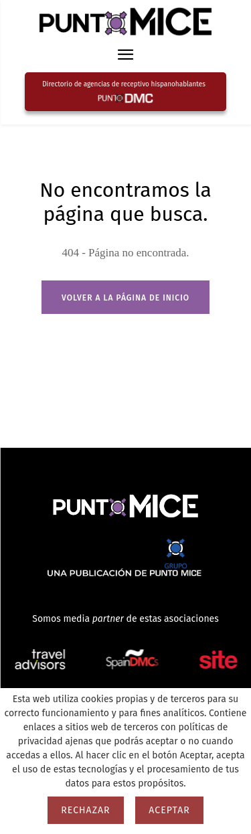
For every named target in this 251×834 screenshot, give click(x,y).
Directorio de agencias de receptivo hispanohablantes (123, 84)
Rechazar (85, 810)
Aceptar (169, 810)
